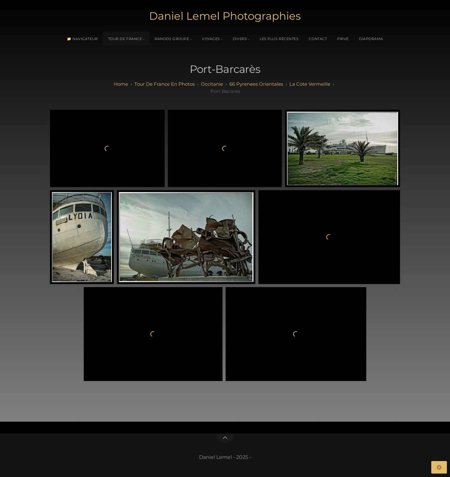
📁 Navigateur (82, 39)
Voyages (211, 39)
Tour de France (125, 39)
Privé (343, 39)
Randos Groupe (172, 39)
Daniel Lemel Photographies (225, 16)
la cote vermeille (309, 84)
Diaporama (371, 39)
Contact (318, 39)
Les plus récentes (279, 39)
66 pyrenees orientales (256, 84)
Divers (240, 39)
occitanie (212, 84)
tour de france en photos (164, 84)
